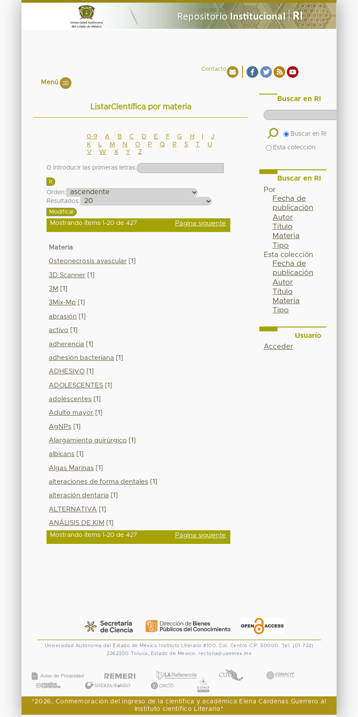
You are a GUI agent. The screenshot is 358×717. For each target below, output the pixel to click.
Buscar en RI (304, 134)
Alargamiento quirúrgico (88, 440)
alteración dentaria (79, 495)
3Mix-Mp (62, 302)
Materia (286, 236)
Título (282, 227)
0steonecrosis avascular (88, 261)
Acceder (278, 346)
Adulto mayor (71, 412)
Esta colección (290, 148)
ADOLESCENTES (76, 385)
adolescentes (70, 399)
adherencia (66, 344)
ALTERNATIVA (73, 509)
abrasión (63, 316)
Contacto (213, 69)
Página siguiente (200, 223)
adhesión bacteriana (81, 358)
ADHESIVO (67, 371)
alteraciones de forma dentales (98, 481)
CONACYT (280, 666)
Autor (282, 217)
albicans (62, 454)
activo (58, 330)
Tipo (280, 246)
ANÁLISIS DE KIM (76, 523)
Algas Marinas (71, 468)
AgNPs (60, 427)
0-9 (92, 137)
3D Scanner (67, 275)
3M (53, 289)
